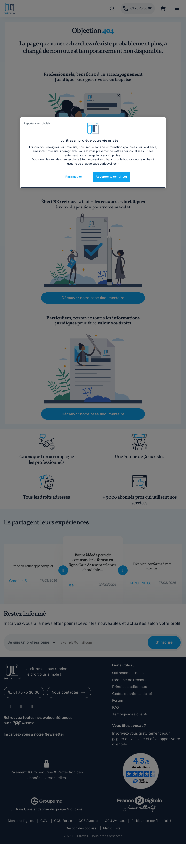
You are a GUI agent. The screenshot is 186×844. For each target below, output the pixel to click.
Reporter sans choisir (37, 123)
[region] (93, 152)
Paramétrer (73, 176)
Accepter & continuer (111, 176)
